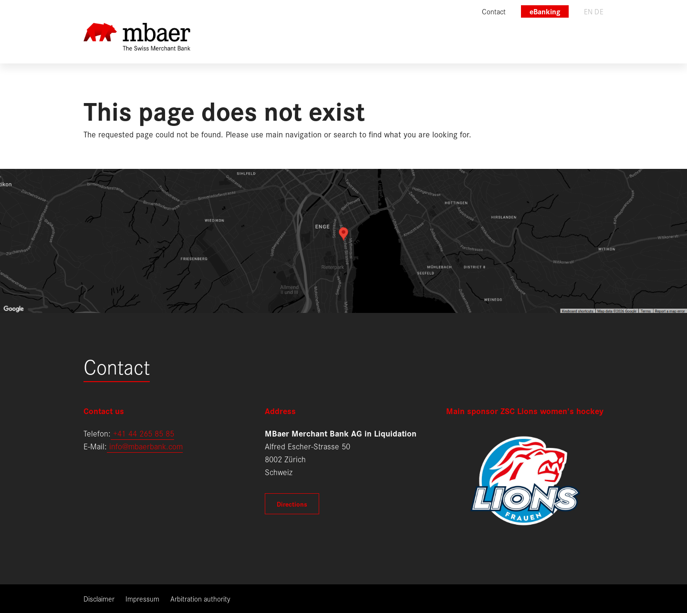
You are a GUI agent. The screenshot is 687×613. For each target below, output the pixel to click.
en (588, 11)
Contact (116, 365)
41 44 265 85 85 (145, 432)
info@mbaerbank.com (145, 445)
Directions (292, 504)
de (599, 11)
